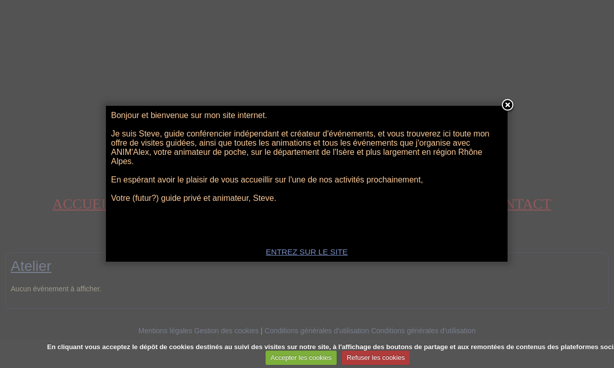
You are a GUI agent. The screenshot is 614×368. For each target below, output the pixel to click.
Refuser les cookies (376, 357)
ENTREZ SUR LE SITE (307, 251)
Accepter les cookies (301, 357)
